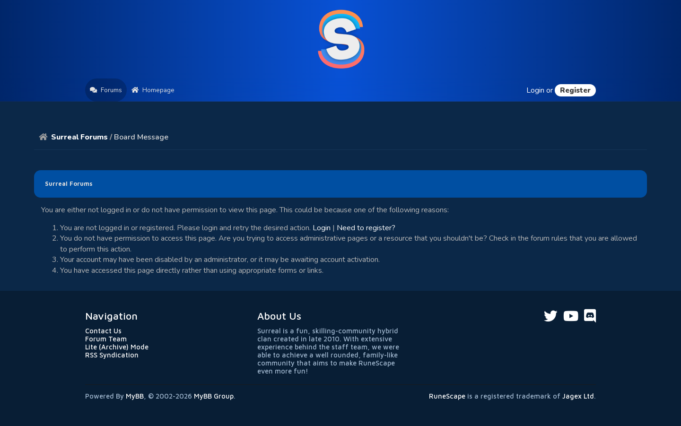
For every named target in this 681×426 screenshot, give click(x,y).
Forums (106, 90)
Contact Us (103, 331)
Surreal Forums (79, 137)
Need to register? (366, 228)
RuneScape (447, 396)
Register (575, 90)
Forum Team (106, 339)
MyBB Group (214, 396)
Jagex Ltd (578, 396)
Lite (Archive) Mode (116, 347)
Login (535, 90)
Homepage (153, 90)
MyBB (135, 396)
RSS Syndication (112, 355)
